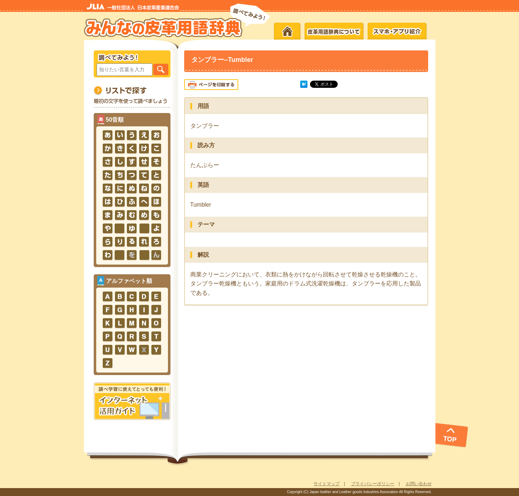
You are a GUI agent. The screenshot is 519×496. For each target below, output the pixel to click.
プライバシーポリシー (372, 483)
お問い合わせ (419, 483)
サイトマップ (327, 483)
